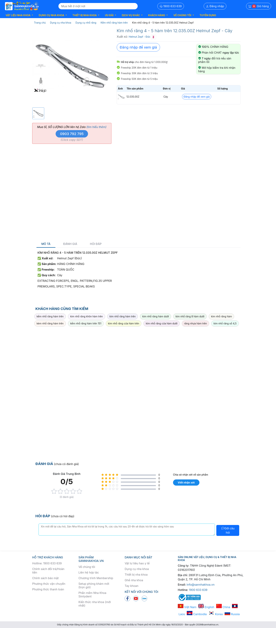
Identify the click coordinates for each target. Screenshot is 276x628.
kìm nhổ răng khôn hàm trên (86, 316)
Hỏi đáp (96, 244)
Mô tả (46, 244)
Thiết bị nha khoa (136, 574)
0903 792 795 (72, 134)
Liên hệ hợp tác (89, 572)
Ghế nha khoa (134, 580)
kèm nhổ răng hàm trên (50, 323)
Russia (232, 614)
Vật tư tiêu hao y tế (137, 563)
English (206, 607)
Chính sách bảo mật (45, 578)
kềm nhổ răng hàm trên (50, 316)
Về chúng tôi (87, 567)
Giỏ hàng (258, 6)
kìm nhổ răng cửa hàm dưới (161, 323)
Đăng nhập (215, 6)
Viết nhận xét (186, 482)
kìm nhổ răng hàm (221, 316)
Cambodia (197, 614)
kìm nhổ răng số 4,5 (225, 323)
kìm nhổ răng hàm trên (122, 316)
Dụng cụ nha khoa (137, 569)
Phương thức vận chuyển (48, 583)
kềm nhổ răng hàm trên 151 (85, 323)
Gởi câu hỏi (228, 530)
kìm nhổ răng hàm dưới (155, 316)
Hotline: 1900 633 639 (47, 563)
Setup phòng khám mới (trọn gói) (94, 585)
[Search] (98, 6)
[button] (19, 15)
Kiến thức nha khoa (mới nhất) (95, 603)
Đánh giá (70, 244)
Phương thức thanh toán (48, 589)
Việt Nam (187, 607)
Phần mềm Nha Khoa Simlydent (92, 594)
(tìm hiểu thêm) (96, 127)
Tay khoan (131, 586)
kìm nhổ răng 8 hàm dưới (189, 316)
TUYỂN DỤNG (208, 15)
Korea (216, 614)
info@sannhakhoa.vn (201, 584)
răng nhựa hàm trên (195, 323)
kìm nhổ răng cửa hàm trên (123, 323)
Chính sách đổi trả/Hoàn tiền (48, 570)
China (223, 607)
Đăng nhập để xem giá (138, 47)
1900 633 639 (171, 6)
